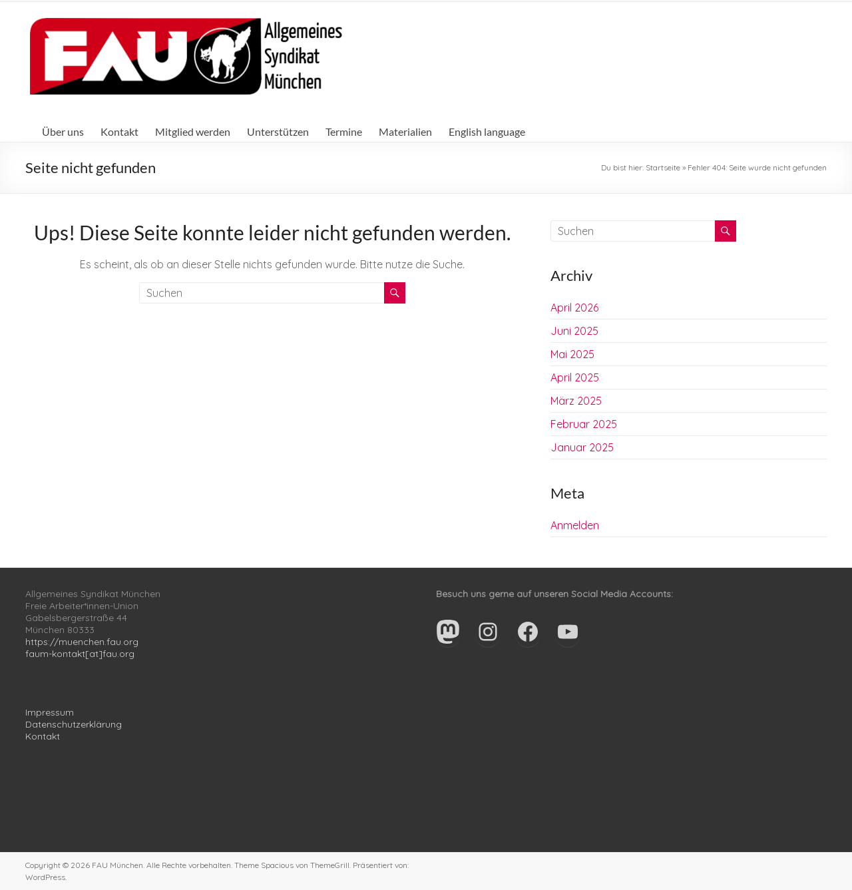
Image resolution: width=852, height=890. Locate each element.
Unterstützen (278, 131)
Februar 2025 (583, 424)
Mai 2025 (572, 354)
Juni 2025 (574, 330)
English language (487, 131)
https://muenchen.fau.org (81, 642)
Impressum (49, 712)
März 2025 (576, 400)
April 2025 (574, 377)
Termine (343, 131)
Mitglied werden (192, 131)
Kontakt (119, 131)
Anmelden (574, 525)
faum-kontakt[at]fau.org (79, 654)
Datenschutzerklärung (73, 724)
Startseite (663, 167)
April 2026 (574, 307)
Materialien (405, 131)
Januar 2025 (582, 447)
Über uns (63, 131)
